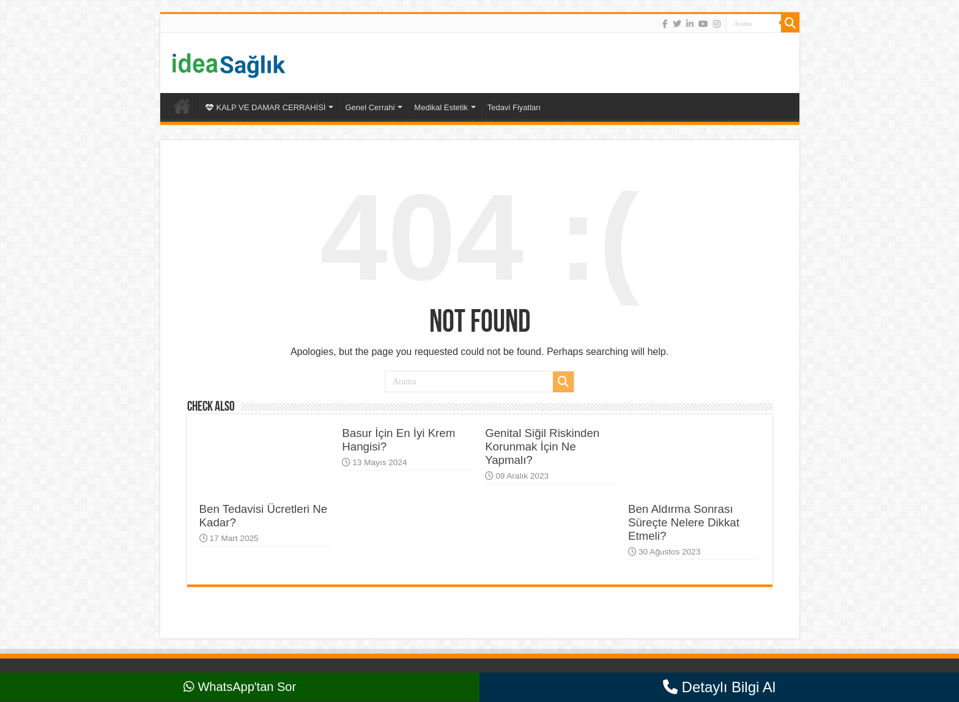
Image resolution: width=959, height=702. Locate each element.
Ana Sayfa (182, 106)
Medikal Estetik (440, 107)
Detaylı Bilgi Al (719, 687)
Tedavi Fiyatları (514, 107)
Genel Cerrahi (369, 107)
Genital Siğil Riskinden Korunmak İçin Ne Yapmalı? (542, 446)
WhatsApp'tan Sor (239, 686)
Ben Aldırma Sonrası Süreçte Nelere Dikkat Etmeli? (683, 522)
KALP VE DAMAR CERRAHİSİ (266, 107)
